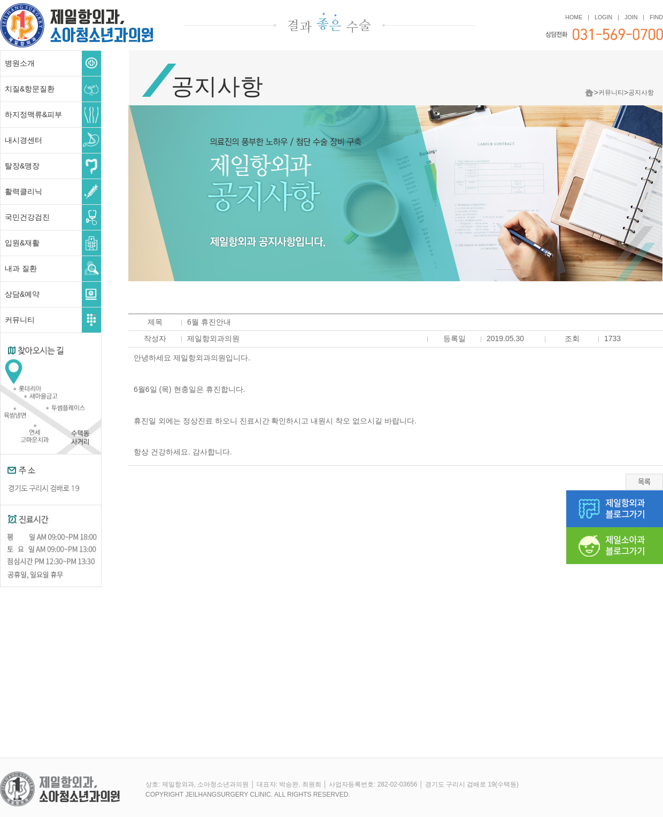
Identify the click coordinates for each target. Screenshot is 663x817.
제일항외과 (76, 15)
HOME (573, 17)
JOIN (631, 17)
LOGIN (603, 17)
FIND (656, 17)
